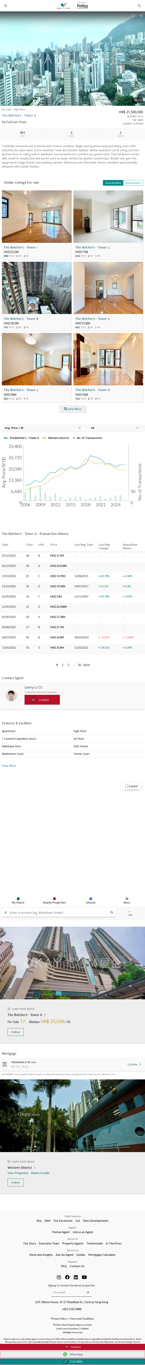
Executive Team (49, 1243)
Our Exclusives (62, 1220)
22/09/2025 (9, 596)
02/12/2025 (9, 565)
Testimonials (94, 1243)
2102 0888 (72, 1361)
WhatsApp (72, 1354)
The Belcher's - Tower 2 (92, 247)
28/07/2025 (9, 637)
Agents (72, 1227)
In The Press (114, 1243)
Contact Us (77, 1266)
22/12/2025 (9, 555)
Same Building (113, 182)
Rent (48, 1220)
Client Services (72, 1216)
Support (72, 1261)
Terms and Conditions (81, 1318)
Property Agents (73, 1243)
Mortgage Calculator (102, 1254)
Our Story (29, 1243)
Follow (16, 1032)
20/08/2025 (9, 627)
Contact (72, 1347)
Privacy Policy (59, 1318)
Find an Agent (61, 1232)
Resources (72, 1250)
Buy (39, 1220)
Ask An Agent (64, 1254)
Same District (133, 182)
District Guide (40, 1173)
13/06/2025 (9, 647)
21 (137, 100)
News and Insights (41, 1254)
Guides (80, 1254)
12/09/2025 (9, 606)
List (77, 1220)
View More (9, 765)
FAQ (64, 1266)
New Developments (96, 1220)
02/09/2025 (9, 617)
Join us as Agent (82, 1232)
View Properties (18, 1173)
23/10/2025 (9, 576)
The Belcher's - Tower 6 (92, 389)
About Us (72, 1238)
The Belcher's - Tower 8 (21, 318)
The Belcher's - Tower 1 (21, 247)
